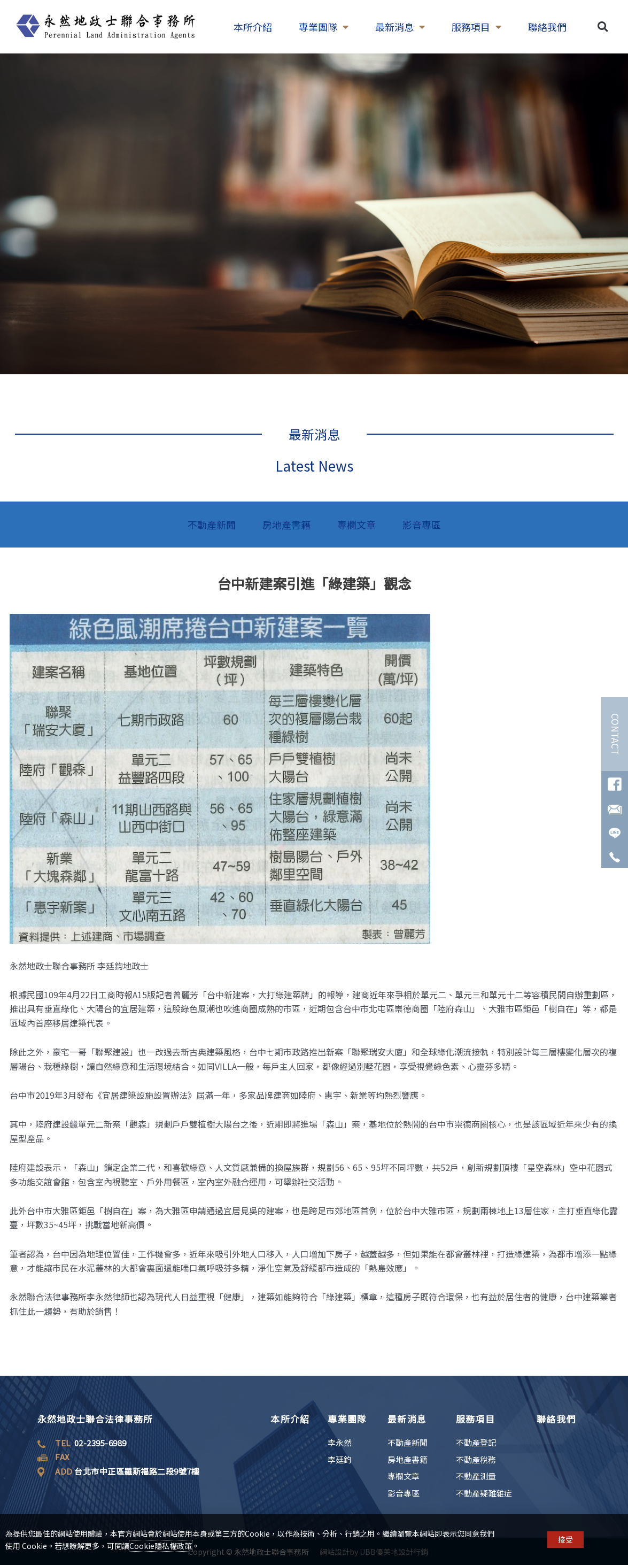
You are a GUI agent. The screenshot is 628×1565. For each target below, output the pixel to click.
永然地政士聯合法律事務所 (95, 1418)
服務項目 (476, 27)
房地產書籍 (286, 524)
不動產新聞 (212, 524)
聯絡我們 (547, 27)
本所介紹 (253, 27)
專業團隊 (323, 27)
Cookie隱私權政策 (160, 1545)
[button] (602, 27)
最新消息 (400, 27)
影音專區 (421, 524)
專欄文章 (356, 524)
